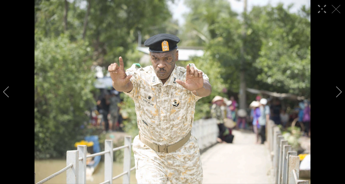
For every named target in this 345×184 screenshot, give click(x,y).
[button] (6, 92)
